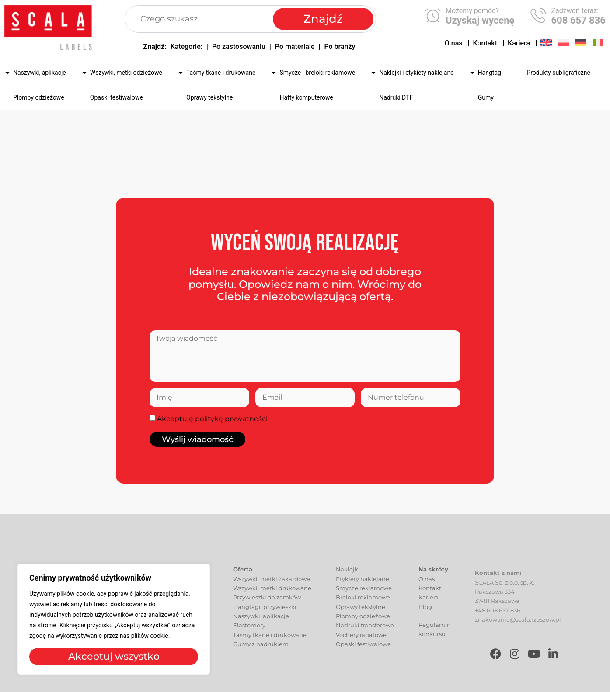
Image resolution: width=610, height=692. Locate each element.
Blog (425, 616)
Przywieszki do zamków (267, 607)
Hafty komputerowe (306, 97)
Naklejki (348, 579)
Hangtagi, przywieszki (264, 616)
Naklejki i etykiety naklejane (416, 72)
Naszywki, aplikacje (39, 72)
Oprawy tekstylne (209, 97)
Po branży (339, 46)
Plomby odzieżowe (38, 97)
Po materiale (295, 46)
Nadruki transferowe (365, 635)
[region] (113, 619)
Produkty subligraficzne (558, 72)
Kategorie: (186, 46)
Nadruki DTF (396, 97)
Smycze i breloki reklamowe (317, 72)
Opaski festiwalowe (116, 97)
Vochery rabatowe (361, 644)
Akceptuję (212, 419)
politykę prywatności (231, 419)
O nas (454, 43)
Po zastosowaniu (238, 46)
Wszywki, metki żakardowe (271, 588)
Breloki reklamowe (363, 607)
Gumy (486, 97)
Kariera (519, 43)
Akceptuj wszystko (114, 656)
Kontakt (485, 43)
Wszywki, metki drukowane (272, 598)
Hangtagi (490, 72)
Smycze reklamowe (364, 598)
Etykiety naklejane (362, 588)
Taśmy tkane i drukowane (220, 72)
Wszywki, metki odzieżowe (126, 72)
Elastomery (249, 635)
